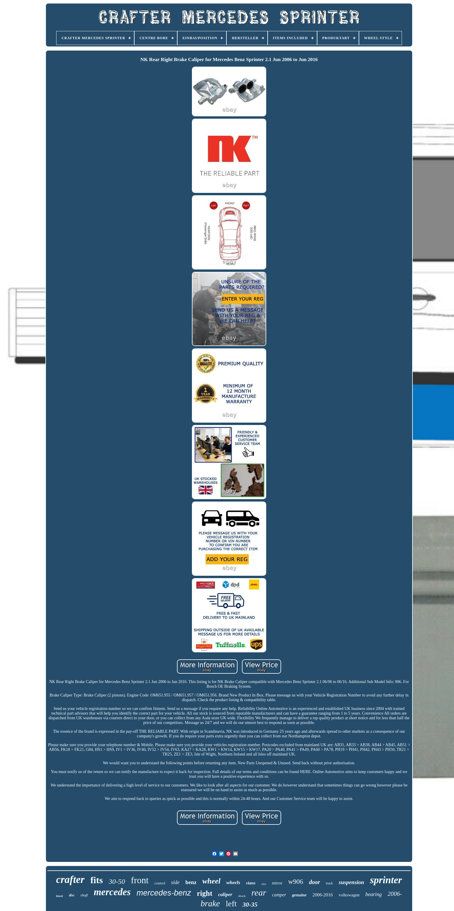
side (175, 882)
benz (191, 882)
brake (210, 903)
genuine (299, 895)
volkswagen (349, 895)
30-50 (117, 881)
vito (263, 884)
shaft (84, 895)
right (204, 893)
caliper (225, 894)
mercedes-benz (164, 892)
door (314, 882)
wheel (211, 881)
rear (259, 892)
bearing (373, 894)
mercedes (112, 892)
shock (242, 896)
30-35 (250, 904)
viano (250, 883)
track (329, 883)
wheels (233, 882)
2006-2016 (322, 894)
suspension (351, 882)
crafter (70, 879)
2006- (395, 893)
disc (72, 895)
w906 (295, 881)
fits (96, 880)
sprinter (386, 879)
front (140, 880)
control (159, 883)
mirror (277, 883)
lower (59, 896)
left (231, 903)
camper (279, 894)
